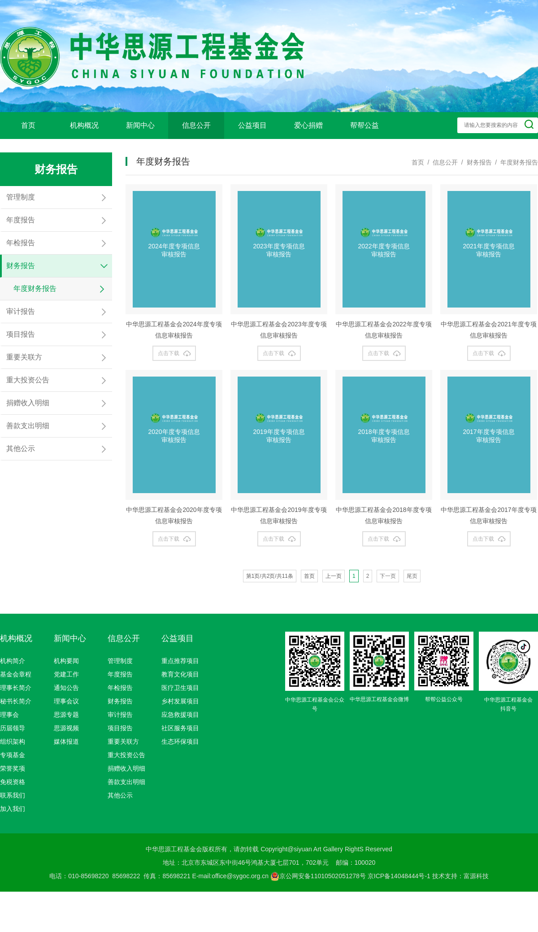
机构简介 (12, 660)
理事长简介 (15, 687)
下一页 (388, 576)
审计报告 (120, 714)
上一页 (333, 576)
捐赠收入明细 (126, 768)
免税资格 (12, 781)
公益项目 (252, 125)
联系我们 (12, 795)
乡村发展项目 (180, 701)
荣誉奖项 (12, 768)
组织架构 (12, 741)
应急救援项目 (180, 714)
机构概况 (84, 125)
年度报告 (120, 674)
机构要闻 (66, 660)
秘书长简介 (15, 701)
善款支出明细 (126, 781)
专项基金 (12, 755)
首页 (28, 125)
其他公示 (120, 795)
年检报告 (120, 687)
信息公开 (196, 125)
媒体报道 (66, 741)
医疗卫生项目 (180, 687)
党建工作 (66, 674)
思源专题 (66, 714)
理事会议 (66, 701)
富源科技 (476, 876)
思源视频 (66, 728)
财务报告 (120, 701)
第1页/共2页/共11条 (269, 576)
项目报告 (120, 728)
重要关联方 (123, 741)
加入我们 (12, 808)
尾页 (412, 576)
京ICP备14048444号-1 (399, 876)
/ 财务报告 (474, 162)
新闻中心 (140, 125)
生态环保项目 (180, 741)
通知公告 (66, 687)
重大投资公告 (126, 755)
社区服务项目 (180, 728)
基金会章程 (15, 674)
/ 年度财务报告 (515, 162)
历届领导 (12, 728)
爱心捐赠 (308, 125)
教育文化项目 (180, 674)
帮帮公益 (364, 125)
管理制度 (120, 660)
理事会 (9, 714)
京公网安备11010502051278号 (318, 876)
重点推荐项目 (180, 660)
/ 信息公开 (441, 162)
